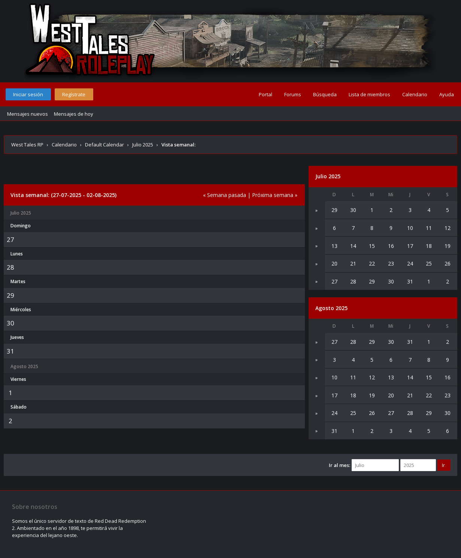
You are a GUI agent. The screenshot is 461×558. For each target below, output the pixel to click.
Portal (265, 94)
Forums (292, 94)
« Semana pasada (224, 194)
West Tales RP (27, 144)
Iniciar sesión (28, 94)
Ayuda (446, 94)
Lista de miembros (369, 94)
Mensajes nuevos (27, 113)
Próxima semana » (274, 194)
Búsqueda (325, 94)
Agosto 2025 (331, 308)
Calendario (414, 94)
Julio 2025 (142, 144)
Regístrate (73, 94)
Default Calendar (104, 144)
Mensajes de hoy (73, 113)
